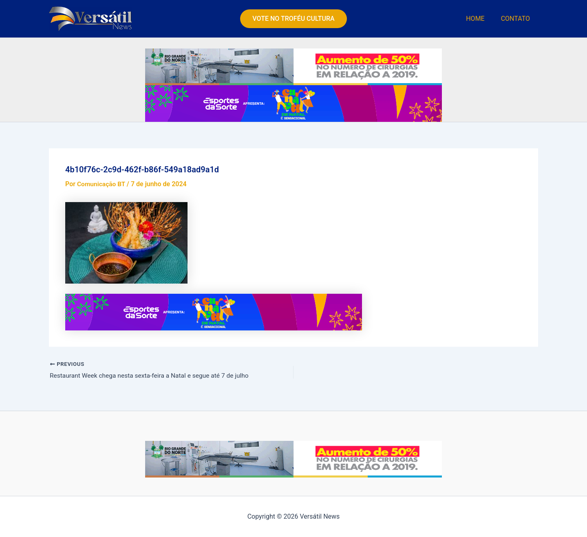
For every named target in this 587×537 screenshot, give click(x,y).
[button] (293, 18)
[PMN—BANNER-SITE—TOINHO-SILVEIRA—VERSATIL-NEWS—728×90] (293, 103)
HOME (480, 18)
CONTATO (517, 18)
